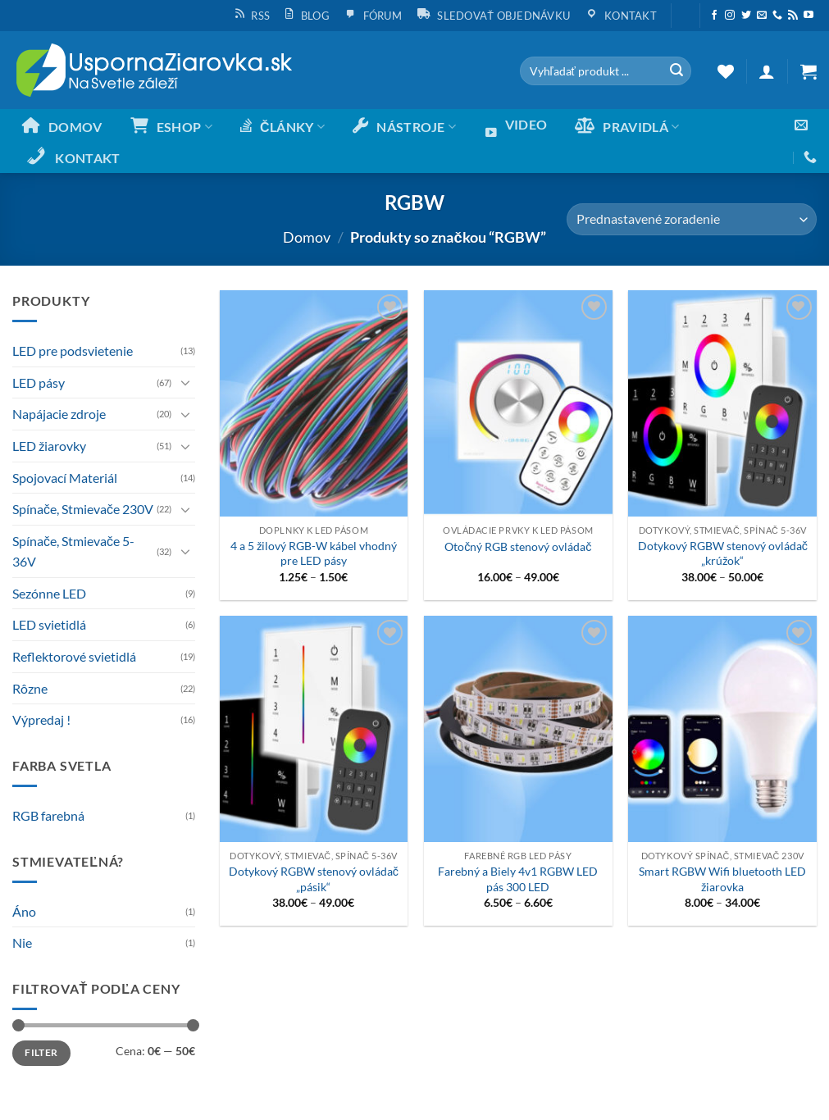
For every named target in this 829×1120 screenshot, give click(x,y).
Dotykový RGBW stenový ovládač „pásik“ (314, 879)
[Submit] (676, 71)
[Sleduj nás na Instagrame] (730, 15)
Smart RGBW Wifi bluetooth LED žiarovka (722, 879)
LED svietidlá (49, 624)
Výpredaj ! (41, 719)
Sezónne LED (49, 593)
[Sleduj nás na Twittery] (746, 15)
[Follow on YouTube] (808, 15)
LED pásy (38, 382)
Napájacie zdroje (59, 413)
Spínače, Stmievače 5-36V (73, 551)
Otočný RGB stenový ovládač (517, 546)
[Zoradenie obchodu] (692, 219)
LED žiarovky (49, 445)
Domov (306, 237)
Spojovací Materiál (64, 477)
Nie (22, 942)
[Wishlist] (725, 71)
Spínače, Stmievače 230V (82, 509)
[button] (685, 9)
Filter (41, 1052)
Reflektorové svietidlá (74, 656)
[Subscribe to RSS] (793, 15)
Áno (24, 911)
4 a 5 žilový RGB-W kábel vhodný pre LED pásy (313, 553)
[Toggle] (185, 382)
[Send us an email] (762, 15)
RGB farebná (48, 815)
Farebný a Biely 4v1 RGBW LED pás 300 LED (518, 879)
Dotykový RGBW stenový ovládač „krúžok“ (723, 553)
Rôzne (30, 688)
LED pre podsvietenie (72, 350)
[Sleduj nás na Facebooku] (714, 15)
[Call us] (777, 15)
